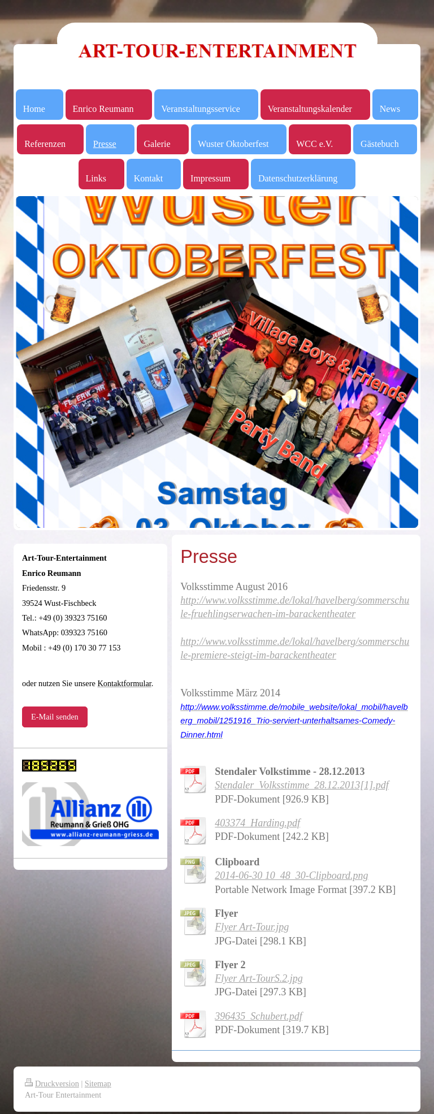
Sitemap (98, 1083)
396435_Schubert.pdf (258, 1016)
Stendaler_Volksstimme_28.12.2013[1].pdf (302, 785)
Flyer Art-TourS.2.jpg (259, 978)
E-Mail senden (55, 716)
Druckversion (52, 1083)
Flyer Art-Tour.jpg (252, 927)
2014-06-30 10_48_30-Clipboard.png (291, 875)
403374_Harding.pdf (257, 823)
